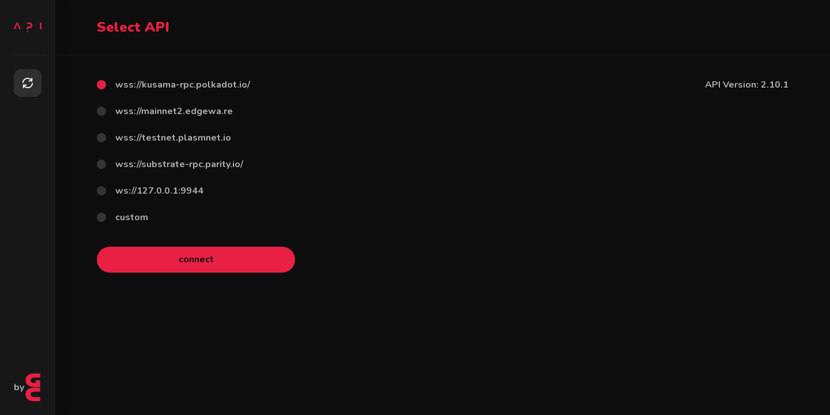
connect (196, 259)
